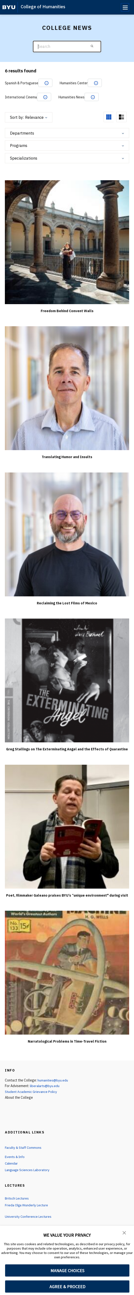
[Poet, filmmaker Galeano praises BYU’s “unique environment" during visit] (67, 826)
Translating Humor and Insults (67, 457)
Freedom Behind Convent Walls (67, 311)
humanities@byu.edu (53, 1080)
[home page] (9, 7)
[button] (124, 1232)
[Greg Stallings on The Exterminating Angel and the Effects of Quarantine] (67, 680)
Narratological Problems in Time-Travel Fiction (67, 1041)
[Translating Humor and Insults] (67, 388)
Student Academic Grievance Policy (31, 1091)
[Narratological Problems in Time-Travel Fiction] (67, 972)
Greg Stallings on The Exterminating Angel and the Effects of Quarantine (67, 749)
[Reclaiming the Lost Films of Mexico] (67, 534)
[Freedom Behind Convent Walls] (67, 241)
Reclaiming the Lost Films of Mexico (67, 603)
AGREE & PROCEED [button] (67, 1286)
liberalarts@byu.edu (45, 1086)
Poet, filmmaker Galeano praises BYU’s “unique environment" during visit (67, 895)
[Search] (67, 46)
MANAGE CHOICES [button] (67, 1270)
